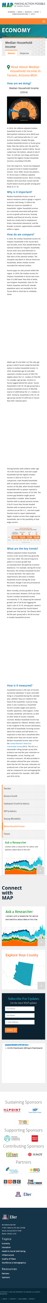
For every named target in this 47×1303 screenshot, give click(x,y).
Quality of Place (9, 1259)
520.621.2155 (11, 1234)
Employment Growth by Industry (16, 803)
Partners (23, 1162)
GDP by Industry (10, 811)
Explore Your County (22, 955)
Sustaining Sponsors (23, 1102)
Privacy (32, 1299)
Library (19, 12)
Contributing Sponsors (23, 1146)
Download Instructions (20, 14)
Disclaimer (23, 1299)
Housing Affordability (12, 818)
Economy (6, 1243)
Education (6, 1247)
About (5, 1299)
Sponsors (6, 1277)
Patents (7, 833)
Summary (11, 53)
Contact (13, 1299)
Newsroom (11, 12)
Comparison (24, 53)
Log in (33, 14)
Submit (10, 1030)
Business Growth (10, 795)
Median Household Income (14, 826)
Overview (7, 788)
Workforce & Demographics (14, 1263)
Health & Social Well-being (13, 1251)
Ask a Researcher (15, 842)
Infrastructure (8, 1255)
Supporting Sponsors (23, 1130)
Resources (28, 12)
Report (36, 12)
